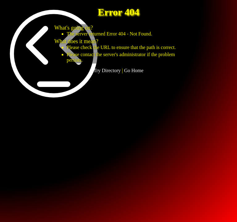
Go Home (133, 70)
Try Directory (107, 70)
